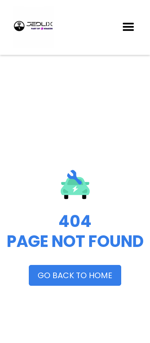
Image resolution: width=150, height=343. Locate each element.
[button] (128, 27)
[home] (66, 27)
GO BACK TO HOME (75, 275)
